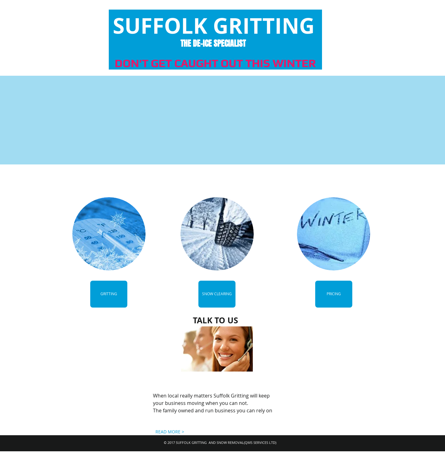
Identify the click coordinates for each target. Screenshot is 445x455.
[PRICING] (333, 294)
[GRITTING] (108, 294)
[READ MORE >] (170, 431)
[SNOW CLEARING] (216, 294)
